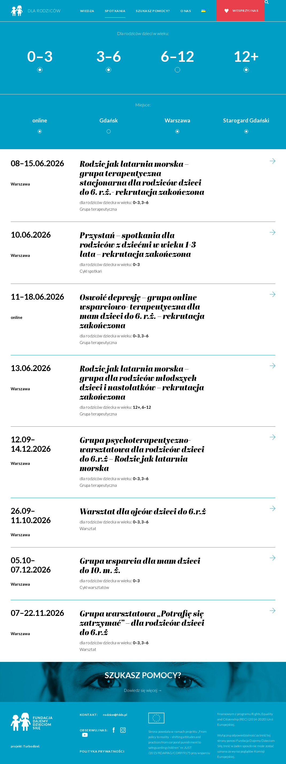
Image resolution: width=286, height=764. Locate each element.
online (39, 120)
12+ (246, 56)
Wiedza (87, 11)
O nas (185, 11)
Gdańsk (108, 120)
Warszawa (177, 120)
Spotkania (115, 11)
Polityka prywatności (102, 751)
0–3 (39, 56)
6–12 (177, 56)
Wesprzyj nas (245, 11)
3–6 (108, 56)
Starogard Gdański (246, 120)
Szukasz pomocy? (153, 11)
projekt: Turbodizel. (25, 746)
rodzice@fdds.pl (115, 715)
